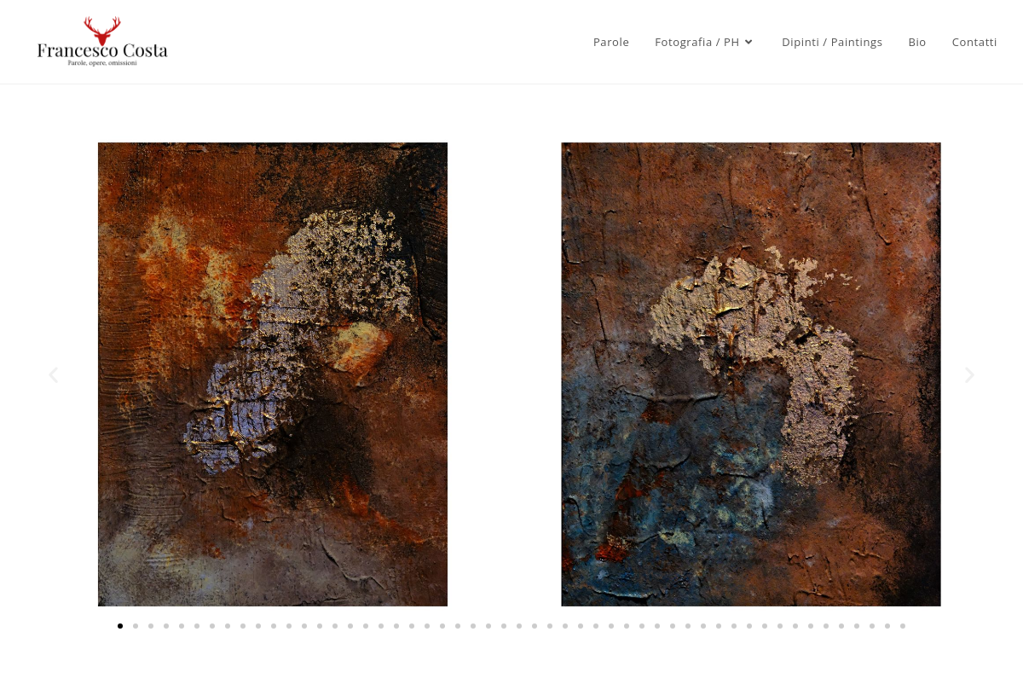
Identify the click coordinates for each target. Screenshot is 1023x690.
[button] (53, 375)
